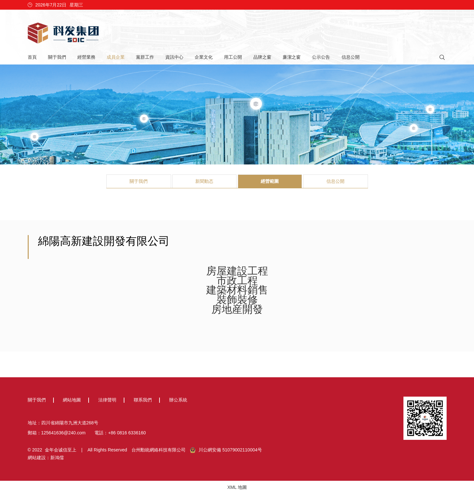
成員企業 (116, 57)
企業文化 (204, 57)
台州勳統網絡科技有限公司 (158, 449)
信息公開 (351, 57)
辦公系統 (178, 399)
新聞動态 (204, 181)
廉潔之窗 (292, 57)
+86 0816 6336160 (127, 432)
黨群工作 (145, 57)
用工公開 (233, 57)
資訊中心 (174, 57)
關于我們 (57, 57)
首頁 (32, 57)
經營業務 (86, 57)
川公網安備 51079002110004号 (226, 450)
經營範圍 (270, 181)
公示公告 (321, 57)
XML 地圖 (237, 487)
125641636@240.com (63, 432)
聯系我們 (143, 399)
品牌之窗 (262, 57)
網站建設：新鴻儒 (46, 457)
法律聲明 (107, 399)
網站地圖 (72, 399)
